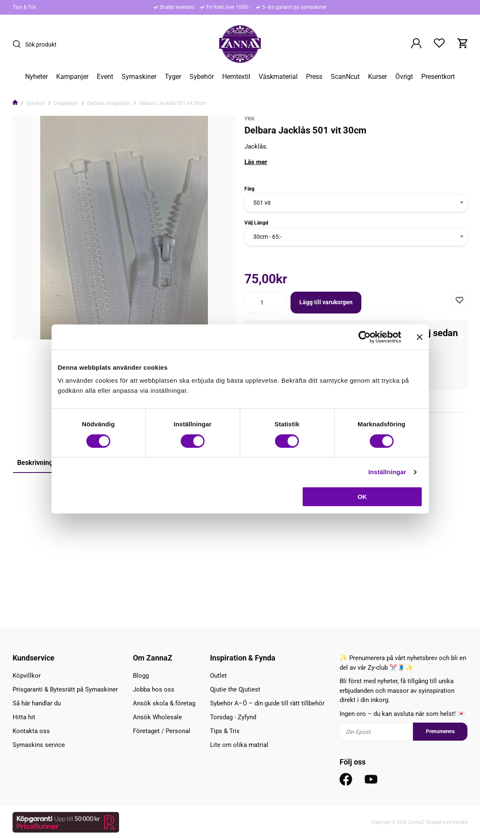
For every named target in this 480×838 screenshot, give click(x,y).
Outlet (218, 675)
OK (362, 496)
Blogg (141, 675)
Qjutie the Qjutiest (235, 689)
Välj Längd (256, 223)
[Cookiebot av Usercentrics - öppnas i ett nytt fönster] (364, 337)
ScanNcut (345, 76)
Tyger (173, 76)
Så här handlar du (37, 703)
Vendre (460, 822)
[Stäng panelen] (420, 337)
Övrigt (404, 76)
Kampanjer (72, 76)
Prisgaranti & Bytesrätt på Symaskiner (65, 689)
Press (314, 76)
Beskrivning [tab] (35, 463)
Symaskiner (139, 76)
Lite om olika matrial (239, 745)
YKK (249, 118)
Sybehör (201, 76)
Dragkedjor (66, 103)
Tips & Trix (24, 7)
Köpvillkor (27, 675)
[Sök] (19, 44)
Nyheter (36, 76)
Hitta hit (24, 717)
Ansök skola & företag (164, 703)
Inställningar (387, 471)
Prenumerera (440, 731)
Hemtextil (236, 76)
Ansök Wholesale (157, 717)
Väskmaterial (278, 76)
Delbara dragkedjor (108, 103)
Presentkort (438, 76)
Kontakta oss (31, 731)
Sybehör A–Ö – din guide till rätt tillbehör (267, 703)
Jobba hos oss (153, 689)
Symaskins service (39, 745)
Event (105, 76)
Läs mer (255, 162)
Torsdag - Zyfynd (233, 717)
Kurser (377, 76)
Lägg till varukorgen (326, 302)
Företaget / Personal (161, 731)
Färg (249, 189)
